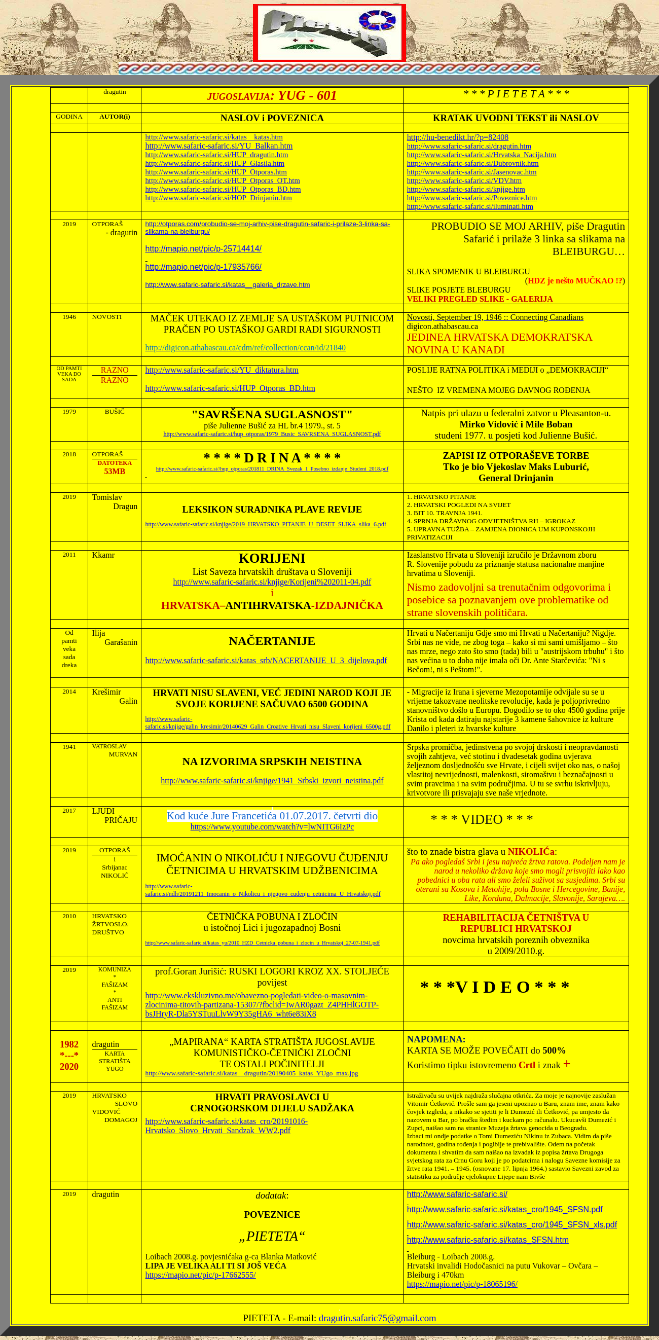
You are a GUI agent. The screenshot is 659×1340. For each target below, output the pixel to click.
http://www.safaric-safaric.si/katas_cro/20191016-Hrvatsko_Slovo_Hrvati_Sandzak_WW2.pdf (226, 1126)
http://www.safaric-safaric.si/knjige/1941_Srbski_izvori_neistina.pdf (272, 780)
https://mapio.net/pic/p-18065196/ (462, 1284)
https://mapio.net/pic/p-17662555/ (200, 1275)
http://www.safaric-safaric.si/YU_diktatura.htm (222, 370)
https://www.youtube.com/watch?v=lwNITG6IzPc (272, 826)
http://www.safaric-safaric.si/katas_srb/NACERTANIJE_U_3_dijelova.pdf (266, 660)
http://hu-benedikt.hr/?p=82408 (458, 137)
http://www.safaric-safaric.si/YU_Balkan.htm (219, 145)
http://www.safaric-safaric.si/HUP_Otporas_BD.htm (230, 388)
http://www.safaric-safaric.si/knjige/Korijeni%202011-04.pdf (272, 581)
